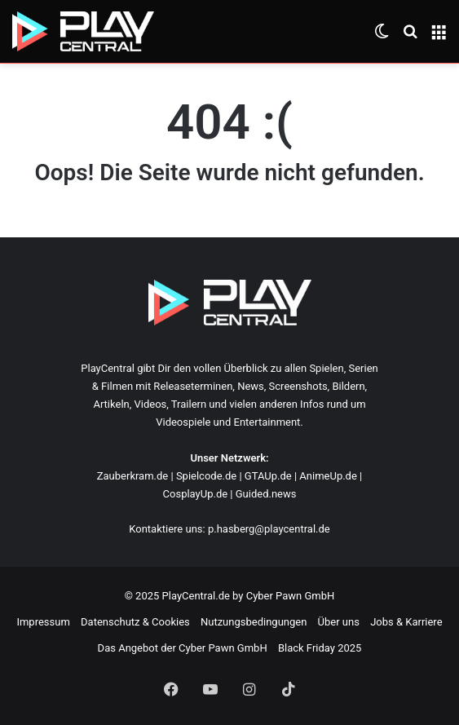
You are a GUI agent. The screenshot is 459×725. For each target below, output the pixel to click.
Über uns (339, 622)
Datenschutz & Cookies (135, 622)
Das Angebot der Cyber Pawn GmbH (182, 648)
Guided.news (266, 494)
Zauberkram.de (133, 476)
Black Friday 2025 (319, 648)
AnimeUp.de (328, 476)
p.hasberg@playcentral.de (269, 529)
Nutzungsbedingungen (254, 622)
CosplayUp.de (195, 494)
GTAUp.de (268, 476)
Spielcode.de (206, 476)
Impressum (42, 622)
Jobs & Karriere (406, 622)
